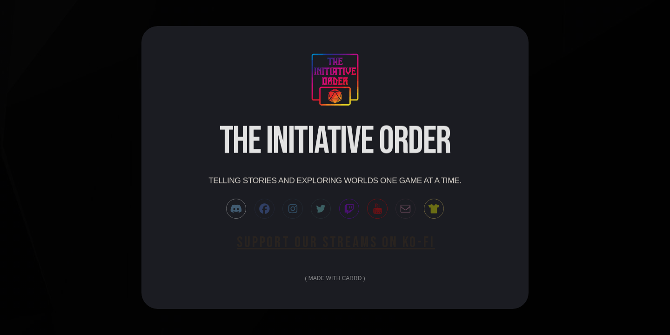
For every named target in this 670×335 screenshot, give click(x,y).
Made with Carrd (335, 278)
